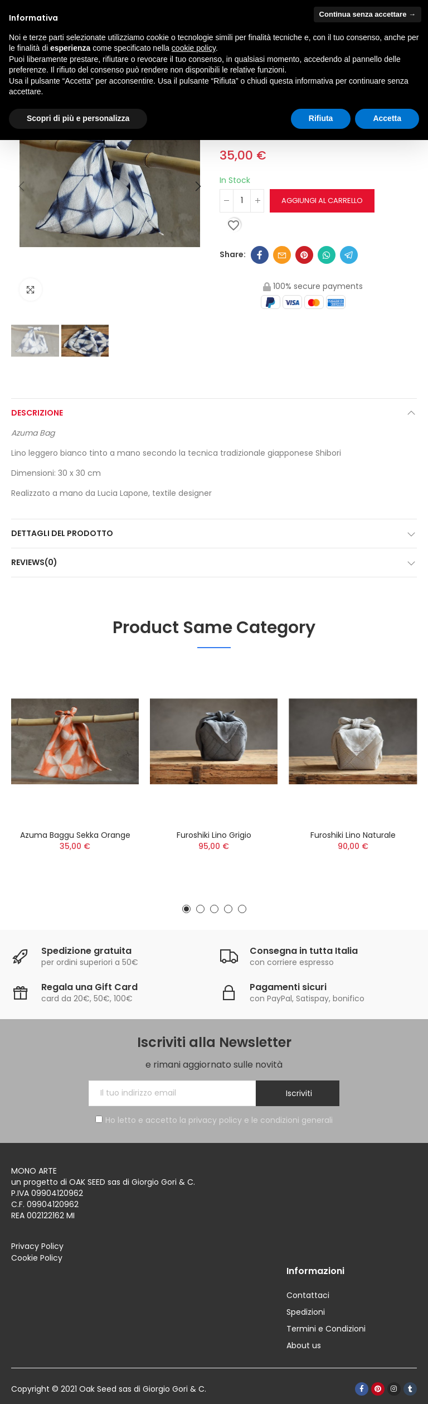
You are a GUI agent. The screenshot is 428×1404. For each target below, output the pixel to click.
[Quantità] (242, 201)
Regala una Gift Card (89, 987)
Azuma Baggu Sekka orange (75, 835)
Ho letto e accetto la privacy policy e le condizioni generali (214, 1120)
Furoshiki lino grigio (214, 835)
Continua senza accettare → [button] (367, 14)
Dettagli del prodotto (62, 533)
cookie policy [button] (194, 48)
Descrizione (37, 412)
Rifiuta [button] (321, 118)
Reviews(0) (34, 562)
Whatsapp (327, 255)
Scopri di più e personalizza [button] (78, 118)
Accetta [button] (387, 118)
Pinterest (304, 255)
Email (282, 255)
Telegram (349, 255)
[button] (22, 187)
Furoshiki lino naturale (353, 835)
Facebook (260, 255)
